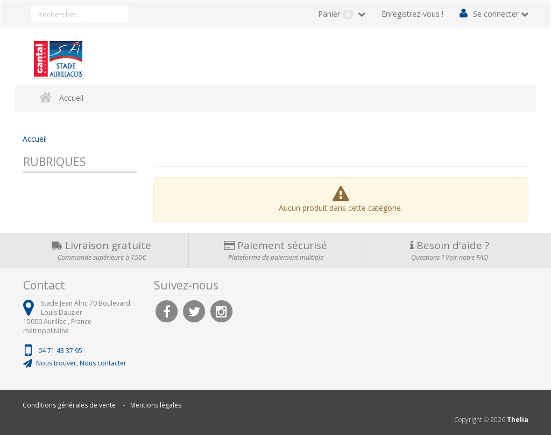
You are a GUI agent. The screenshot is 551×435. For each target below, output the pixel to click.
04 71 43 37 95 (60, 350)
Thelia (517, 419)
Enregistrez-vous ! (412, 14)
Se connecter (496, 14)
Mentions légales (155, 405)
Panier (337, 14)
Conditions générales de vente (69, 405)
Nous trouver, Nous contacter (81, 363)
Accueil (71, 98)
